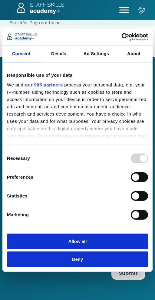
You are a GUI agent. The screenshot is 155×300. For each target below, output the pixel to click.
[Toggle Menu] (124, 10)
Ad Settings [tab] (96, 53)
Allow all (77, 241)
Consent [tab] (21, 53)
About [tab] (133, 53)
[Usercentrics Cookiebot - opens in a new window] (121, 37)
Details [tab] (58, 53)
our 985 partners (44, 84)
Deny (77, 259)
